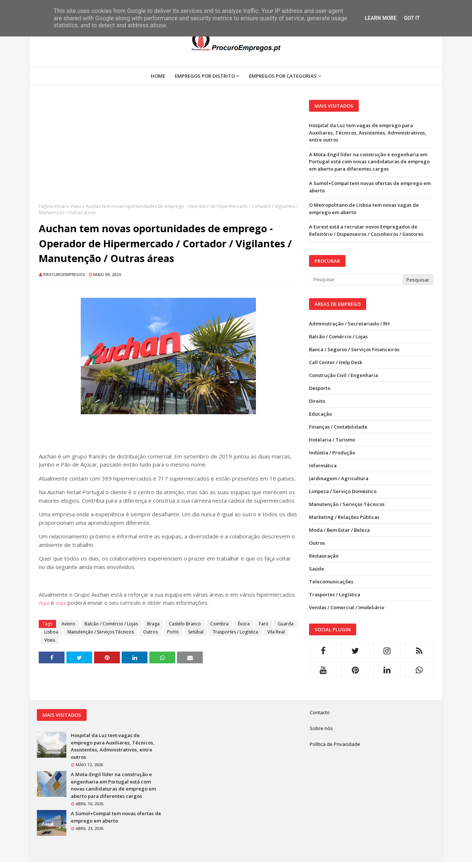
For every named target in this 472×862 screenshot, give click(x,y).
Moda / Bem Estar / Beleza (339, 530)
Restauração (324, 555)
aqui (61, 602)
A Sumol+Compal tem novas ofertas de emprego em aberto (370, 187)
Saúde (316, 568)
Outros (150, 632)
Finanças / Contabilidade (338, 426)
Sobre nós (321, 728)
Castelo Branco (185, 624)
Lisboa (51, 632)
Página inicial (52, 206)
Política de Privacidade (335, 744)
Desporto (319, 388)
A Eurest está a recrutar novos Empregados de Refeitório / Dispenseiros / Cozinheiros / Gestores (366, 230)
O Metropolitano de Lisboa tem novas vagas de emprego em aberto (364, 209)
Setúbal (196, 632)
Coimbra (219, 624)
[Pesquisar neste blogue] (355, 279)
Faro (263, 624)
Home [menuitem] (158, 76)
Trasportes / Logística (235, 632)
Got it (412, 18)
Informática (323, 465)
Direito (317, 401)
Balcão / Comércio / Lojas (111, 624)
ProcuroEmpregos (64, 274)
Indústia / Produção (332, 452)
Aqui (44, 602)
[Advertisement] (168, 151)
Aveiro (68, 624)
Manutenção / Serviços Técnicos (100, 632)
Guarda (286, 624)
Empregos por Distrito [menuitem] (205, 76)
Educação (320, 414)
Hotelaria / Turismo (332, 439)
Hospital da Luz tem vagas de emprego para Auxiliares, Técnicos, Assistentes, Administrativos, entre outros (367, 132)
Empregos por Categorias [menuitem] (283, 76)
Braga (153, 624)
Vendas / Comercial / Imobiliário (346, 607)
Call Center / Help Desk (335, 362)
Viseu (75, 206)
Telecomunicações (331, 581)
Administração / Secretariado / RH (349, 323)
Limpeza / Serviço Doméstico (342, 491)
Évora (244, 624)
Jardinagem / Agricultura (338, 478)
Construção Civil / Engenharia (343, 375)
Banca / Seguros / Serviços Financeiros (354, 349)
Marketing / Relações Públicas (344, 517)
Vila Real (276, 632)
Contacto (320, 712)
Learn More (380, 18)
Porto (173, 632)
